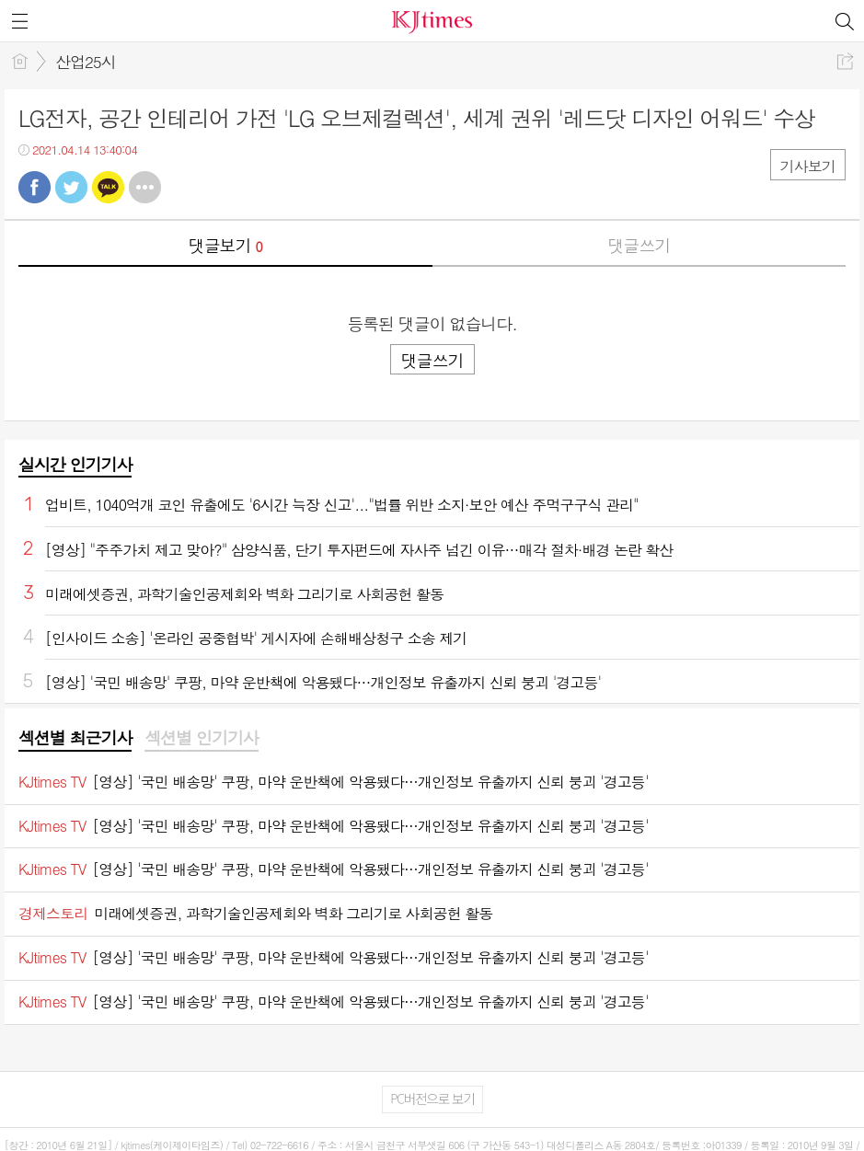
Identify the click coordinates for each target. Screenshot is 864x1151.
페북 (34, 187)
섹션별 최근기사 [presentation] (75, 738)
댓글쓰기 (638, 245)
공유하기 (845, 61)
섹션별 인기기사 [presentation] (201, 738)
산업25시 (85, 62)
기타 (145, 187)
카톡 (108, 187)
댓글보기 (225, 245)
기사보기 (807, 166)
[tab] (75, 739)
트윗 (71, 187)
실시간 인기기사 (75, 464)
